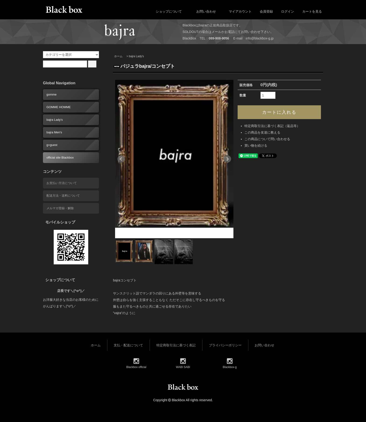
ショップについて (165, 11)
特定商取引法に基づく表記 (176, 345)
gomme (51, 94)
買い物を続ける (255, 145)
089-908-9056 (219, 38)
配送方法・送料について (63, 195)
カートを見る (309, 11)
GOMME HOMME (58, 107)
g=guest (51, 145)
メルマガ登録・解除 (60, 208)
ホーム (118, 56)
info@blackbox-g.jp (260, 38)
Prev (121, 159)
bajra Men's (54, 132)
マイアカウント (238, 11)
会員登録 (264, 11)
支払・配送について (128, 345)
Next (227, 159)
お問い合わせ (203, 11)
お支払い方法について (61, 183)
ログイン (285, 11)
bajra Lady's (136, 56)
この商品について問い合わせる (267, 139)
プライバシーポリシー (225, 345)
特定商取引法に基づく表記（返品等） (272, 126)
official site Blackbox (60, 157)
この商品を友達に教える (262, 132)
